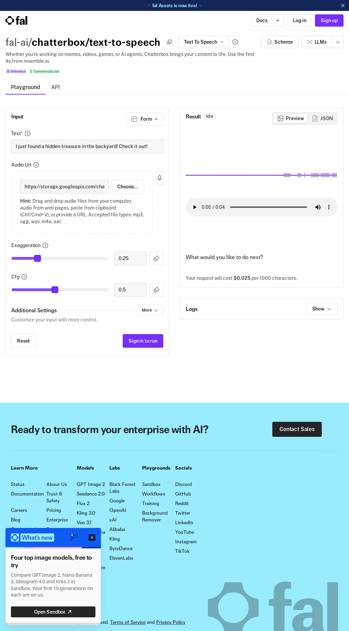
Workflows (153, 494)
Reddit (182, 503)
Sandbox (151, 484)
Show (322, 309)
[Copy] (169, 42)
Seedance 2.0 (91, 494)
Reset (23, 341)
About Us (56, 484)
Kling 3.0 (86, 513)
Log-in (299, 20)
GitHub (183, 494)
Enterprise (57, 520)
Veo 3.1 (84, 522)
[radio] (290, 118)
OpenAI (117, 510)
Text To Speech (204, 42)
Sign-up (329, 20)
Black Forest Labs (122, 487)
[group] (305, 118)
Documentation (26, 494)
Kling (114, 539)
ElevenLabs (121, 558)
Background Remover (155, 516)
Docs (261, 20)
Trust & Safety (54, 497)
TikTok (182, 551)
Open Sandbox (53, 612)
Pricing (53, 510)
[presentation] (82, 202)
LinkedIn (184, 522)
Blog (15, 520)
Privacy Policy (170, 622)
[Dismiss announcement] (343, 5)
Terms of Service (128, 622)
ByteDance (121, 548)
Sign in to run (142, 341)
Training (150, 503)
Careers (19, 510)
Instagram (186, 542)
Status (18, 484)
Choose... (127, 186)
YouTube (184, 532)
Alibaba (117, 529)
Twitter (182, 513)
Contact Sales (297, 429)
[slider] (37, 258)
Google (117, 501)
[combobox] (144, 119)
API (55, 87)
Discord (183, 484)
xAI (113, 520)
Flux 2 (83, 503)
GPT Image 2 (91, 484)
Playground (25, 87)
